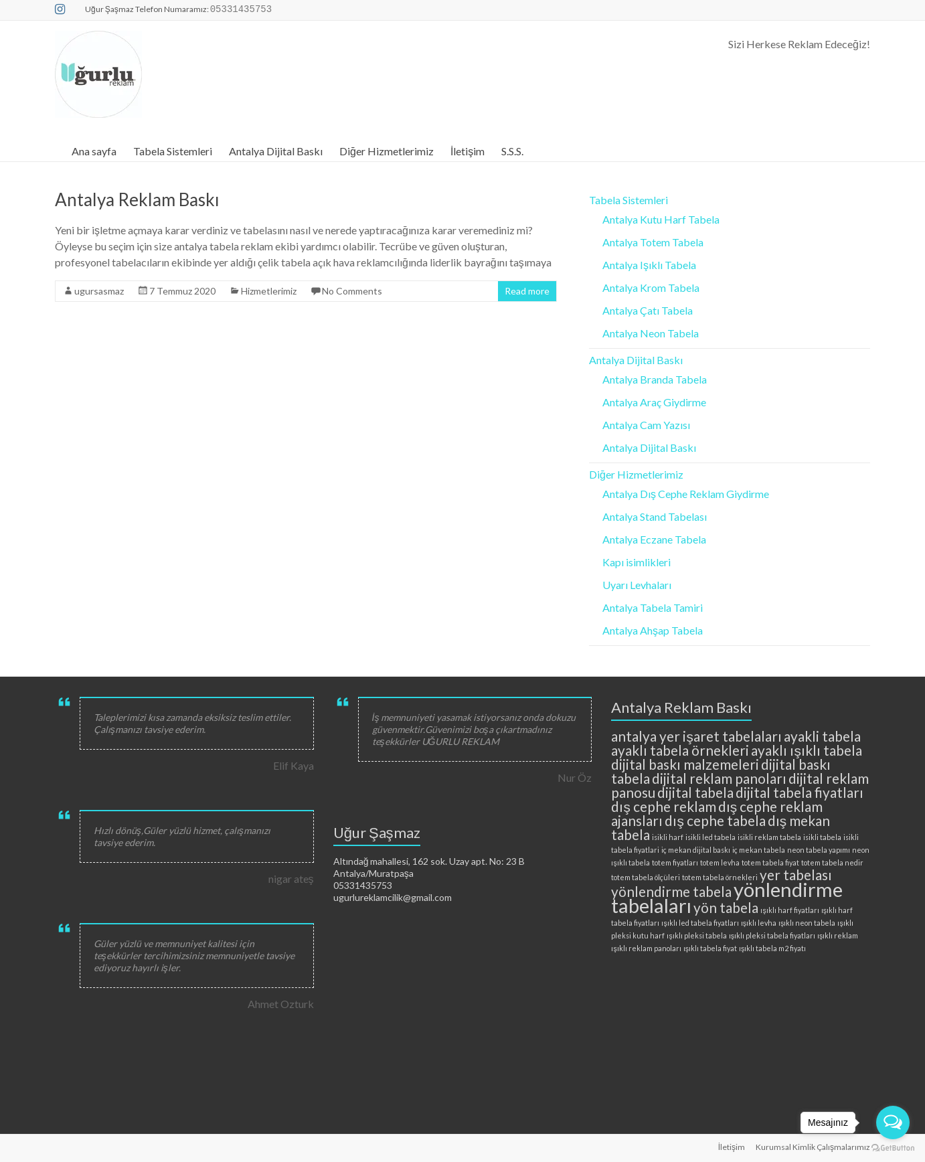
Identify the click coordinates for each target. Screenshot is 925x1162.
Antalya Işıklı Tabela (649, 264)
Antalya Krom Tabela (650, 287)
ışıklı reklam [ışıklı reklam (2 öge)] (837, 935)
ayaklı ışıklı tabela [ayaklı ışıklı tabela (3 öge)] (806, 750)
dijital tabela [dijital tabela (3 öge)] (695, 792)
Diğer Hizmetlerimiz (386, 151)
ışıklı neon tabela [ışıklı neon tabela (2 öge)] (806, 922)
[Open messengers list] (893, 1122)
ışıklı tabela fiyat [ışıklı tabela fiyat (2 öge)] (710, 948)
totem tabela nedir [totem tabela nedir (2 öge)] (832, 862)
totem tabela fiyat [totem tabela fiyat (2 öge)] (770, 862)
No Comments (352, 291)
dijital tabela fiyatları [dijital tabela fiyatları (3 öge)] (799, 792)
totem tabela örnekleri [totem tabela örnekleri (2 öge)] (720, 877)
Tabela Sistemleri (172, 151)
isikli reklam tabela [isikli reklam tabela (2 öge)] (769, 837)
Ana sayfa (94, 151)
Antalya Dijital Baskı (276, 151)
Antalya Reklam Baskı (137, 199)
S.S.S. (512, 151)
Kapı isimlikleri (636, 562)
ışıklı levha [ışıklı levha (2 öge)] (758, 922)
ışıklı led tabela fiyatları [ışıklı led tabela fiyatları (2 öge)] (699, 922)
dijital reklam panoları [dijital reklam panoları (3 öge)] (719, 778)
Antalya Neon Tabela (650, 333)
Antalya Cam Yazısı (646, 424)
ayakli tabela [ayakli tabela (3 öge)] (822, 736)
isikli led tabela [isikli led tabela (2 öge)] (710, 837)
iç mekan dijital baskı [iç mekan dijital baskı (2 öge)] (695, 849)
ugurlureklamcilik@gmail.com (392, 897)
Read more (527, 291)
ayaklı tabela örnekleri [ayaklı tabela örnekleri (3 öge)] (680, 750)
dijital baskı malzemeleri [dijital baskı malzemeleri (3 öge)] (685, 764)
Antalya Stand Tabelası (654, 516)
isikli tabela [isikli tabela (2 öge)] (822, 837)
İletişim (467, 151)
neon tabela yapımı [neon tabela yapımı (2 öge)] (818, 849)
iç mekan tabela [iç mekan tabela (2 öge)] (758, 849)
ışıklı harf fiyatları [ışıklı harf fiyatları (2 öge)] (789, 910)
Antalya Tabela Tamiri (652, 607)
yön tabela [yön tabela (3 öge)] (725, 907)
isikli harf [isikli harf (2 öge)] (667, 837)
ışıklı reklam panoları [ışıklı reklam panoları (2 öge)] (646, 948)
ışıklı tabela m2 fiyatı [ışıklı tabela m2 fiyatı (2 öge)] (772, 948)
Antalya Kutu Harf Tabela (661, 219)
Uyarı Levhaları (636, 584)
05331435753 (362, 885)
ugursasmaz (99, 291)
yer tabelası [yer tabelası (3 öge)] (796, 874)
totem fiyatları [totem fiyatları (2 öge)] (675, 862)
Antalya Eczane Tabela (654, 539)
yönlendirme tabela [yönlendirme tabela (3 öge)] (671, 891)
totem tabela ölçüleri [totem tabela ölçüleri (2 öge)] (645, 877)
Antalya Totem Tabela (652, 242)
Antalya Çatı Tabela (647, 310)
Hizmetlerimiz (269, 291)
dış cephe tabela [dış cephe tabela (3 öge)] (715, 820)
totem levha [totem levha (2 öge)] (720, 862)
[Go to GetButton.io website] (892, 1148)
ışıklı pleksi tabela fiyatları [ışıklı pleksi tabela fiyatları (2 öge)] (772, 935)
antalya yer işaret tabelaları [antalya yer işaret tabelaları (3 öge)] (696, 736)
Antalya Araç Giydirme (654, 402)
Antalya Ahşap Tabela (652, 630)
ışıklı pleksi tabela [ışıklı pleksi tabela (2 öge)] (696, 935)
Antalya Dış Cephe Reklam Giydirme (685, 493)
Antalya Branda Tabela (654, 379)
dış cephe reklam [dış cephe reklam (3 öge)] (663, 806)
